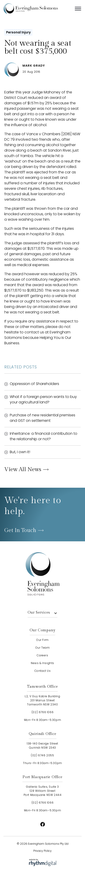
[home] (37, 8)
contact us (42, 671)
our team (42, 648)
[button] (78, 8)
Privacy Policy (42, 851)
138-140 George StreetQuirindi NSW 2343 (42, 746)
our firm (42, 640)
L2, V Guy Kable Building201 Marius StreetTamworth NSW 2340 (42, 700)
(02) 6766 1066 (42, 712)
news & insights (42, 663)
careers (42, 655)
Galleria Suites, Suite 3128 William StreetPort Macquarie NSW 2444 (43, 791)
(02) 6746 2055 (42, 755)
